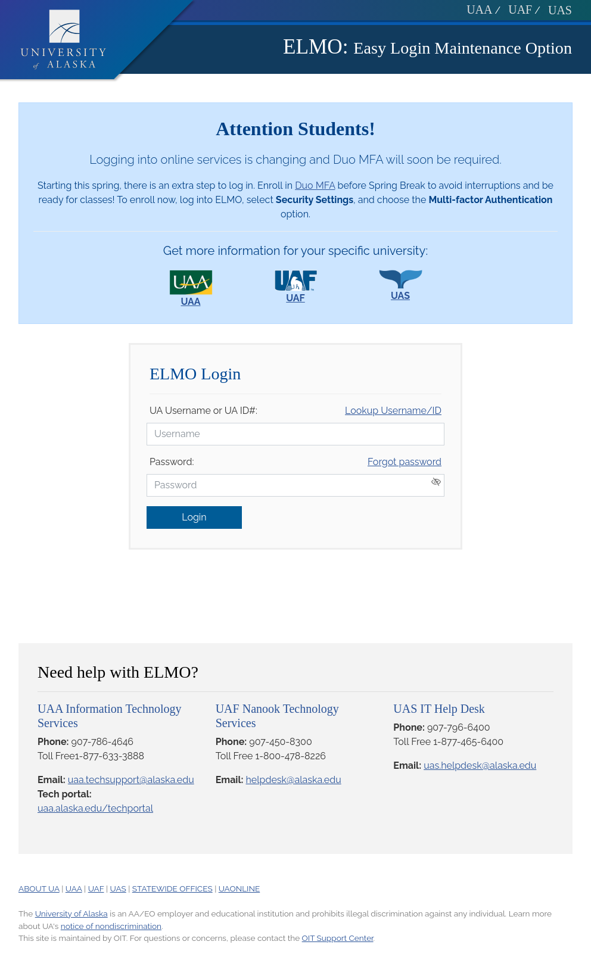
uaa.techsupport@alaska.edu (131, 779)
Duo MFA (315, 185)
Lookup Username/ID (393, 410)
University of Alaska (71, 913)
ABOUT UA (39, 888)
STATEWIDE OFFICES (172, 888)
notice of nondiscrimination (111, 926)
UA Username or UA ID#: (203, 410)
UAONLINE (239, 888)
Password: (172, 461)
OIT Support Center (338, 938)
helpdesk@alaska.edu (293, 779)
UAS (560, 10)
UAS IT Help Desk (439, 708)
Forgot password (404, 461)
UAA (479, 9)
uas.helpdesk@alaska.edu (480, 765)
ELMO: (315, 46)
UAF (520, 9)
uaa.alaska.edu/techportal (95, 808)
